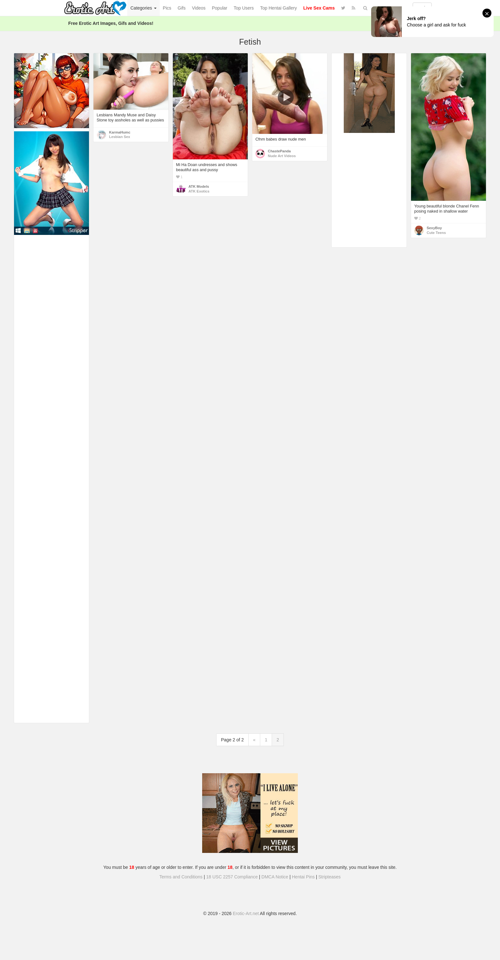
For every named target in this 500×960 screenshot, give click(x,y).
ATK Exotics (199, 191)
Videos (199, 8)
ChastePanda (279, 151)
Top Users (244, 8)
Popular (219, 8)
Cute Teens (436, 233)
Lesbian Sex (119, 137)
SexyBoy (434, 228)
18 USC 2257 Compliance (232, 876)
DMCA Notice (274, 876)
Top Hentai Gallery (278, 8)
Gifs (182, 8)
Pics (167, 8)
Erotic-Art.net (246, 913)
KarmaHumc (119, 132)
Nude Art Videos (282, 156)
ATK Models (198, 186)
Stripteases (329, 876)
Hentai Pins (303, 876)
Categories (143, 8)
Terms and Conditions (180, 876)
